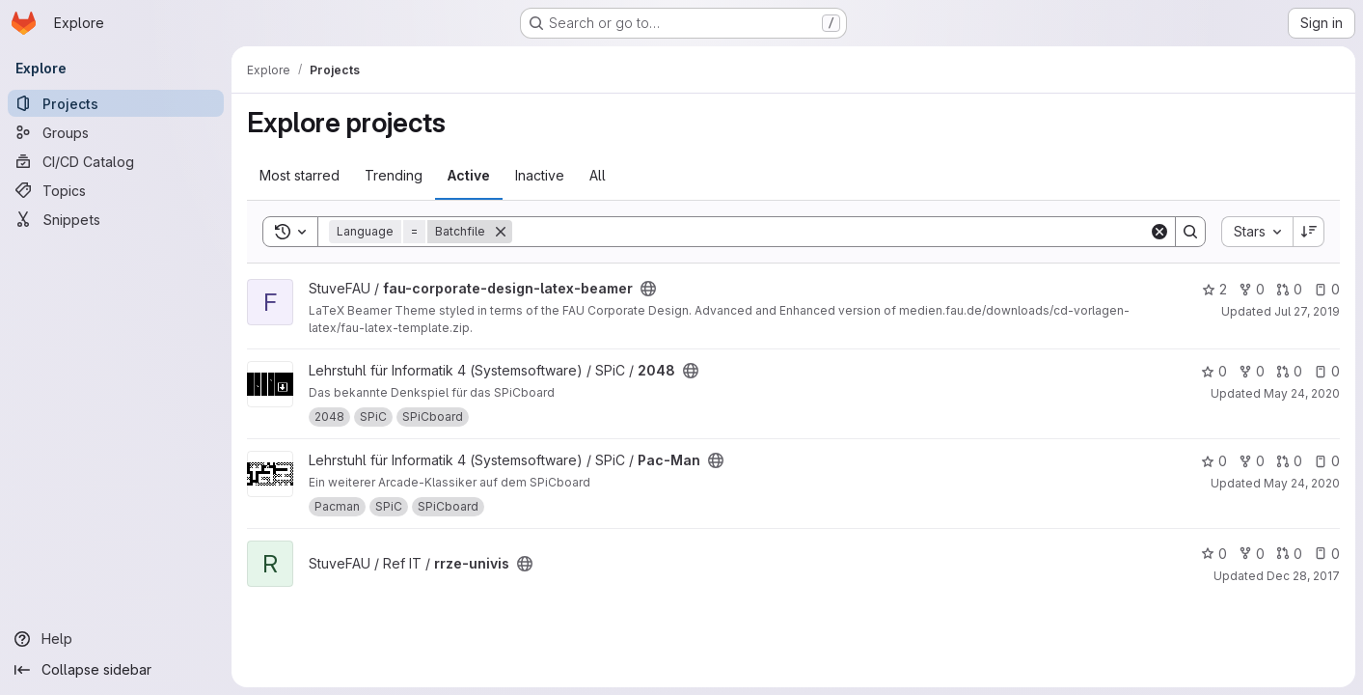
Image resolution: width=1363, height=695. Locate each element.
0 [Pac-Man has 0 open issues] (1327, 461)
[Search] (830, 231)
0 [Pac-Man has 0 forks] (1252, 461)
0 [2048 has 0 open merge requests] (1289, 371)
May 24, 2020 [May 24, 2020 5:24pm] (1302, 483)
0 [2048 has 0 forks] (1252, 371)
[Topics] (116, 190)
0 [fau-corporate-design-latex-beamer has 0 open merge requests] (1289, 289)
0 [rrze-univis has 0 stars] (1214, 553)
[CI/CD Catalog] (116, 161)
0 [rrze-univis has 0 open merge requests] (1289, 553)
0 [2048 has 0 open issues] (1327, 371)
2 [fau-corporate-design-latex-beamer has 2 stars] (1214, 289)
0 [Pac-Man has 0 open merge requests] (1289, 461)
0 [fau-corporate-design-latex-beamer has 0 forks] (1252, 289)
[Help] (116, 639)
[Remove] (500, 231)
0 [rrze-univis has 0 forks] (1252, 553)
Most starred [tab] (299, 175)
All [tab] (597, 175)
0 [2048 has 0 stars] (1214, 371)
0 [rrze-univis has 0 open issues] (1327, 553)
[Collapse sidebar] (116, 669)
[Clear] (1159, 231)
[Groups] (116, 132)
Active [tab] (469, 175)
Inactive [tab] (539, 175)
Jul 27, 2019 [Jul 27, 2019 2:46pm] (1307, 311)
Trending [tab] (394, 175)
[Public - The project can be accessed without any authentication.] (648, 288)
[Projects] (116, 103)
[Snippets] (116, 219)
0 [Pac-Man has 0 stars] (1214, 461)
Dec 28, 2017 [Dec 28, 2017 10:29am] (1303, 576)
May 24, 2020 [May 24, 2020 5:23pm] (1302, 393)
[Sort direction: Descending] (1309, 231)
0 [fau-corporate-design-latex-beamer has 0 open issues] (1327, 289)
